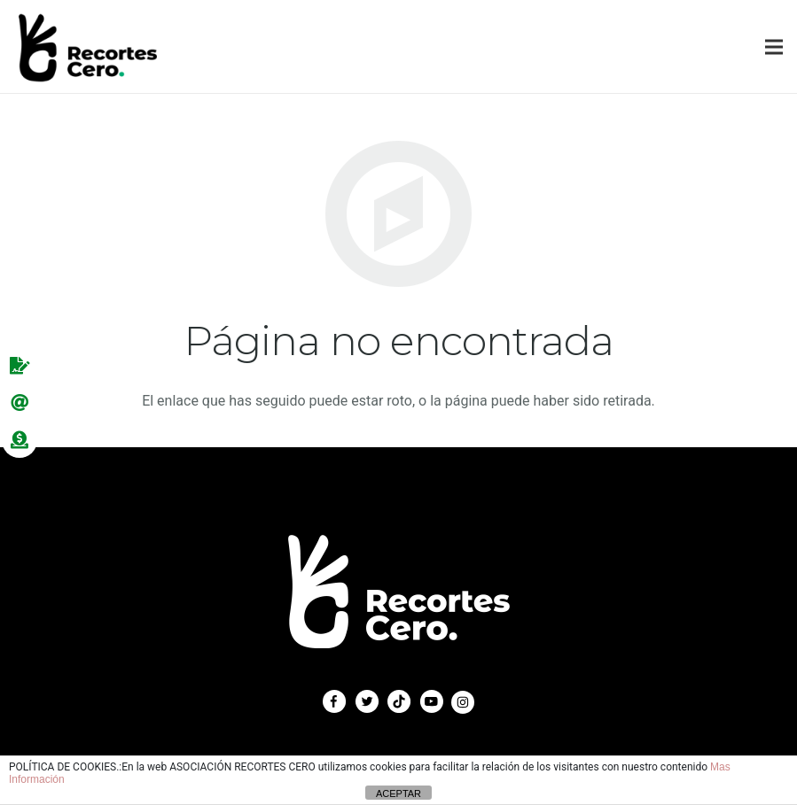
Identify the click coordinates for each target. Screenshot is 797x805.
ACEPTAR (398, 793)
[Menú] (774, 47)
